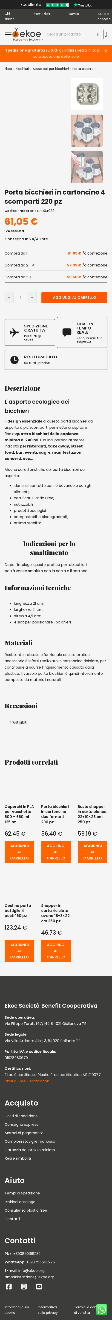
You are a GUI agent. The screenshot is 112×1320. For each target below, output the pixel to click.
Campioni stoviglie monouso (30, 1141)
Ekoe (8, 68)
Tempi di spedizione (22, 1193)
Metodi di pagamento (24, 1133)
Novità (74, 13)
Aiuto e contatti (104, 16)
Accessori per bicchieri (51, 68)
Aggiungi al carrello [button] (19, 852)
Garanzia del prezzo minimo (30, 1150)
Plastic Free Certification (27, 1081)
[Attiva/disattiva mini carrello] (105, 34)
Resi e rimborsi (18, 1158)
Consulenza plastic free (26, 1210)
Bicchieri (22, 68)
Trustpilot (18, 722)
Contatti (12, 1218)
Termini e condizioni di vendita (90, 1310)
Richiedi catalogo (20, 1202)
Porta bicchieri (83, 68)
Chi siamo (9, 16)
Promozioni (42, 13)
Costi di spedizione (21, 1116)
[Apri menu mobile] (8, 34)
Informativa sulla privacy (48, 1310)
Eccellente (30, 4)
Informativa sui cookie (17, 1310)
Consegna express (21, 1124)
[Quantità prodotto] (21, 297)
